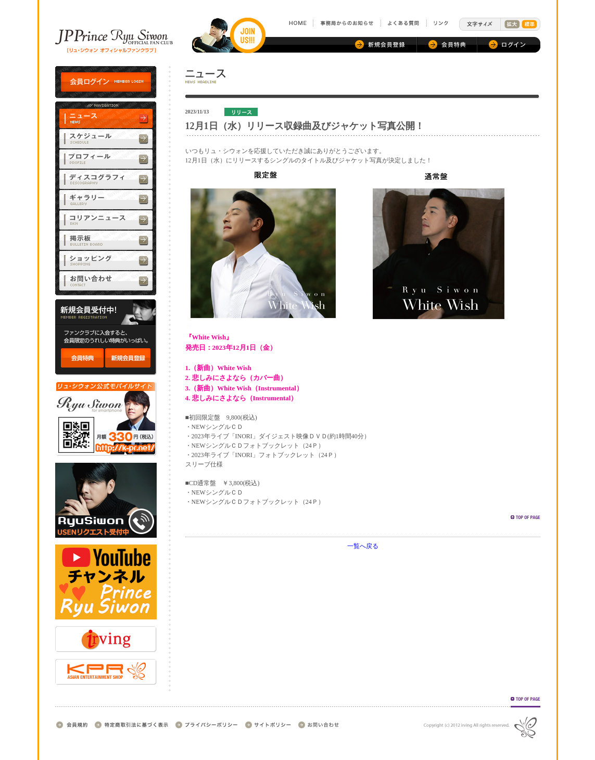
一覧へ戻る (362, 546)
